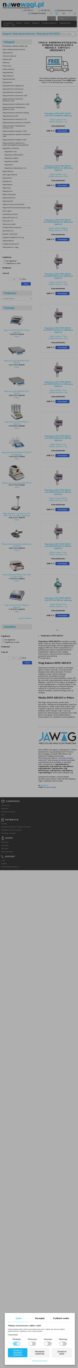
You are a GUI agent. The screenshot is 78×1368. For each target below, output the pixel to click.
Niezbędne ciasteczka (39, 1353)
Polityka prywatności (40, 1361)
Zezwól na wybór (61, 1353)
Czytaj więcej (13, 1335)
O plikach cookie (61, 1318)
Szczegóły (40, 1318)
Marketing (63, 1339)
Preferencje (32, 1339)
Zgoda (18, 1318)
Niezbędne (16, 1339)
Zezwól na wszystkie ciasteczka (17, 1352)
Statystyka (48, 1339)
